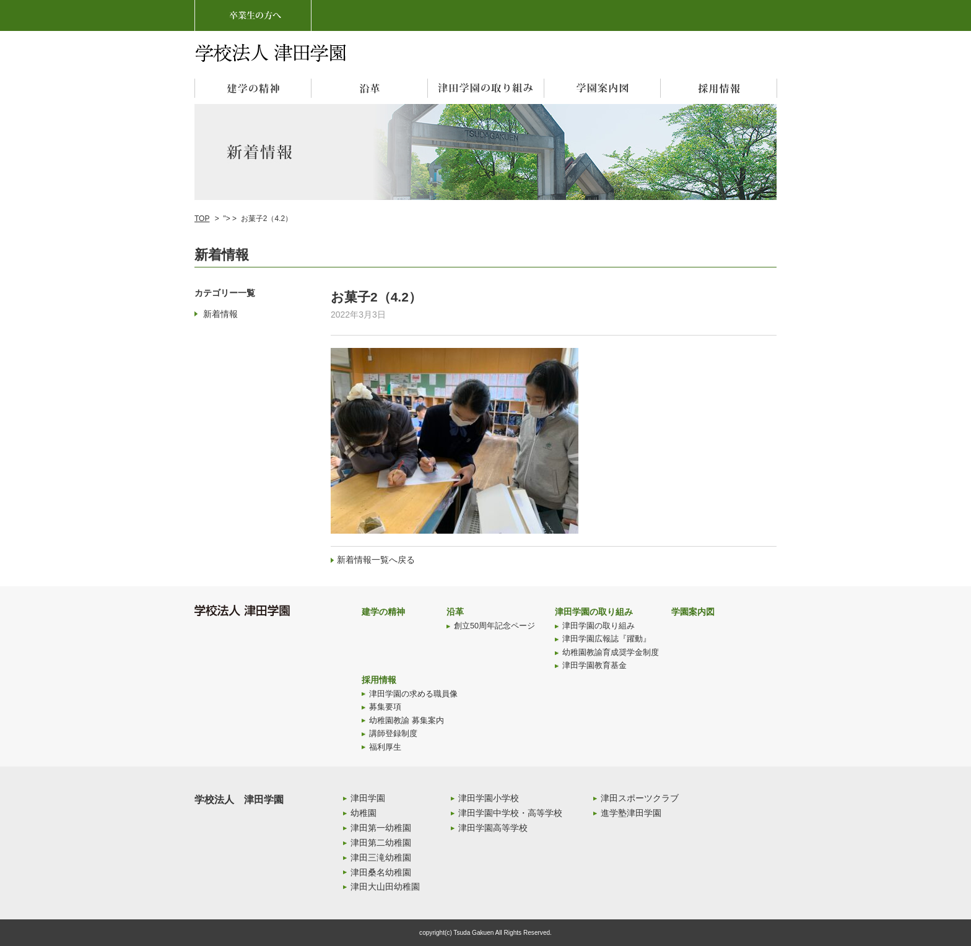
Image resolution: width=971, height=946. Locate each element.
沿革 (455, 612)
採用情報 (379, 680)
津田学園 (368, 798)
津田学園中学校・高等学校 (510, 813)
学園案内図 (693, 612)
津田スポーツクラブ (640, 798)
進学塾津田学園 (631, 813)
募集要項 (385, 707)
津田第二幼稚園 (381, 843)
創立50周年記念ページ (494, 626)
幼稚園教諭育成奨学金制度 (610, 652)
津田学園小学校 (488, 798)
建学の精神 (383, 612)
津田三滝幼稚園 (381, 857)
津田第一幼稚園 (381, 828)
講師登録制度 (393, 733)
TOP (201, 218)
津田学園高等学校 (493, 828)
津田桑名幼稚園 (381, 872)
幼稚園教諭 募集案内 (406, 720)
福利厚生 (385, 747)
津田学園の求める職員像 (413, 694)
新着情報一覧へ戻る (376, 560)
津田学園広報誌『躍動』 (606, 639)
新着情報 (220, 314)
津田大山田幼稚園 (385, 887)
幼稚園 (364, 813)
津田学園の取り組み (594, 612)
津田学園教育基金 (594, 665)
